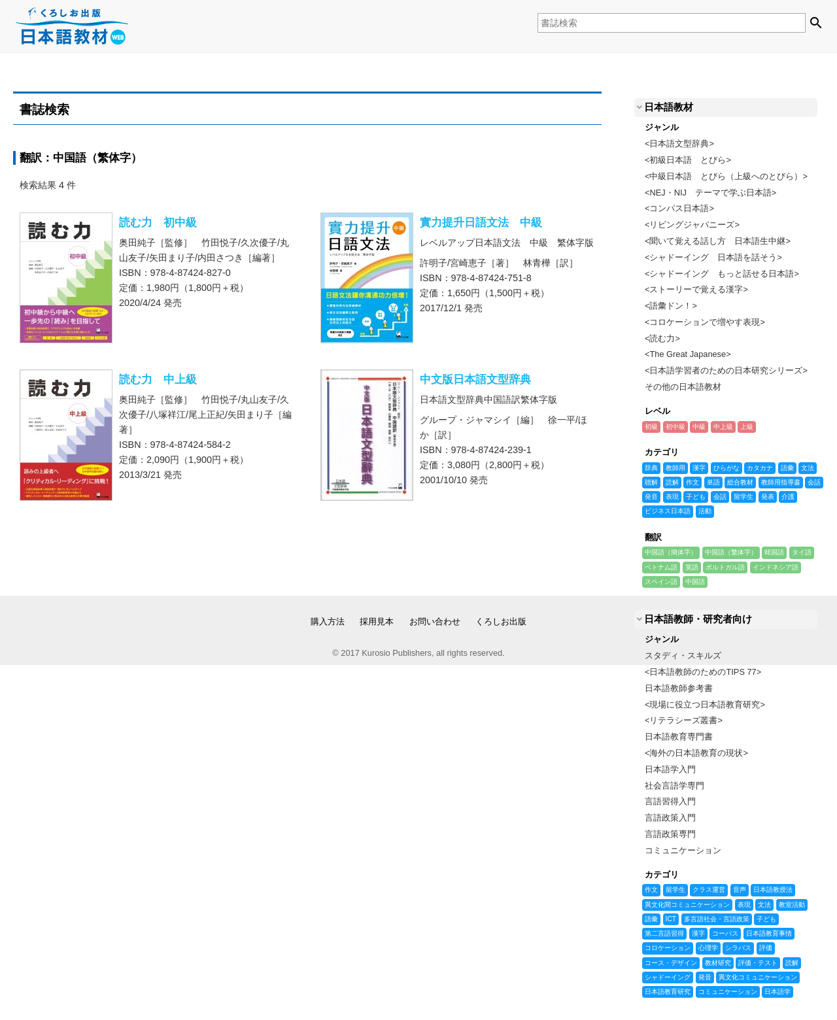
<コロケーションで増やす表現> (705, 322)
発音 (651, 497)
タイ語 (801, 552)
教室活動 (792, 905)
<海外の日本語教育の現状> (696, 753)
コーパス (725, 933)
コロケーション (668, 948)
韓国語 (774, 552)
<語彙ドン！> (671, 306)
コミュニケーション (683, 850)
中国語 (695, 582)
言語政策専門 (670, 834)
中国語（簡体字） (671, 552)
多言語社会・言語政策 (716, 919)
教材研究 (718, 963)
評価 (765, 948)
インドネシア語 (775, 567)
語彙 (787, 468)
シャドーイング (668, 977)
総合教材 (740, 482)
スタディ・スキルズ (683, 655)
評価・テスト (757, 963)
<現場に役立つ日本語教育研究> (705, 704)
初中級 (675, 427)
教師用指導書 (780, 482)
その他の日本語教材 (683, 387)
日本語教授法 (773, 890)
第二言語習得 (664, 933)
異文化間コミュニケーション (687, 905)
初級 (651, 427)
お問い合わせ (434, 621)
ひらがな (726, 468)
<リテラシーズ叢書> (684, 720)
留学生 (743, 497)
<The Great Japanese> (688, 354)
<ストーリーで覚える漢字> (696, 289)
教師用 (675, 468)
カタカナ (760, 468)
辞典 (651, 468)
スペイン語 (661, 582)
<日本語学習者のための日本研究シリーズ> (726, 370)
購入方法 (328, 621)
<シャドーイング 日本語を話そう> (713, 257)
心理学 (708, 948)
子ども (696, 497)
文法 (807, 468)
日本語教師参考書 (679, 688)
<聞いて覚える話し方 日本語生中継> (718, 241)
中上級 (723, 427)
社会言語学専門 (674, 785)
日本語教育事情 (769, 933)
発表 (767, 497)
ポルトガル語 (725, 567)
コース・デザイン (671, 963)
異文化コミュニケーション (758, 977)
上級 (746, 427)
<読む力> (662, 338)
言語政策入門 (670, 818)
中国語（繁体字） (731, 552)
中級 (699, 427)
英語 (691, 567)
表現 (672, 497)
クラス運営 (708, 890)
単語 (713, 482)
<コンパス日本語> (679, 208)
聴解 (651, 482)
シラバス (738, 948)
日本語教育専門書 (679, 736)
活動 (704, 511)
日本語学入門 (670, 769)
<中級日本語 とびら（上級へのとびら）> (726, 176)
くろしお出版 (500, 621)
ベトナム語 (661, 567)
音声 (739, 890)
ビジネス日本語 (668, 511)
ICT (671, 919)
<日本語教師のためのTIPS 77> (703, 672)
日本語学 (777, 992)
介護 (787, 497)
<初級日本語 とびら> (688, 160)
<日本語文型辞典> (679, 143)
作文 (692, 482)
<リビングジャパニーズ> (692, 225)
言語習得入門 (670, 801)
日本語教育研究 (668, 992)
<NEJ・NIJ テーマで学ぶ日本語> (710, 192)
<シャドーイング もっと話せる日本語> (722, 274)
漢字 (699, 468)
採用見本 (377, 621)
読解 (672, 482)
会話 (814, 482)
